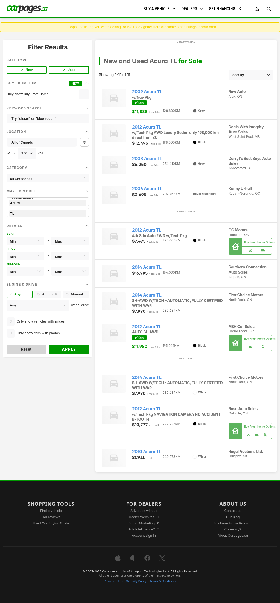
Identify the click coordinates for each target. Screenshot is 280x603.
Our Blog (233, 517)
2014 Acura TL (147, 267)
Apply (69, 349)
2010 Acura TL (147, 451)
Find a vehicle (51, 511)
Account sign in (144, 535)
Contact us (232, 511)
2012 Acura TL (146, 127)
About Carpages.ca (233, 535)
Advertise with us (143, 511)
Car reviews (51, 517)
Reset (26, 349)
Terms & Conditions (163, 581)
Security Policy (136, 581)
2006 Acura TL (147, 188)
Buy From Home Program (232, 523)
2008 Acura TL (147, 158)
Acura (47, 203)
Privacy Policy (113, 581)
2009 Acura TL (147, 91)
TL (47, 213)
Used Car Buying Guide (51, 523)
